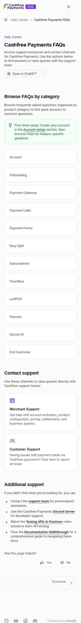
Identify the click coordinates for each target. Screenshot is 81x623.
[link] (40, 157)
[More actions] (75, 7)
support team (39, 501)
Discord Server (64, 511)
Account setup (34, 129)
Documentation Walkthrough (46, 532)
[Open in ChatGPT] (22, 73)
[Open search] (60, 6)
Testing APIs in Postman (44, 521)
